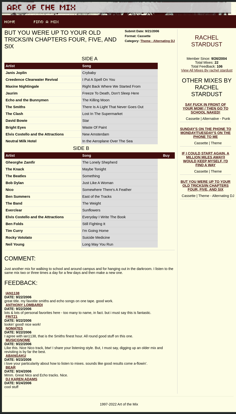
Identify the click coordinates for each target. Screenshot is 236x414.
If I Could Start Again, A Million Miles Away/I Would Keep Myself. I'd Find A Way (205, 159)
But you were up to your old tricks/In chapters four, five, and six (205, 185)
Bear (11, 367)
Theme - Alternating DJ (157, 41)
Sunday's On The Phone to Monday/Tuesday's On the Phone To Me (205, 133)
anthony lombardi (24, 305)
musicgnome (18, 340)
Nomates (14, 328)
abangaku (16, 356)
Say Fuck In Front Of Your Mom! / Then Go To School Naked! (205, 108)
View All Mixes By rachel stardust (207, 70)
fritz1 (12, 317)
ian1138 (13, 293)
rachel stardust (206, 41)
